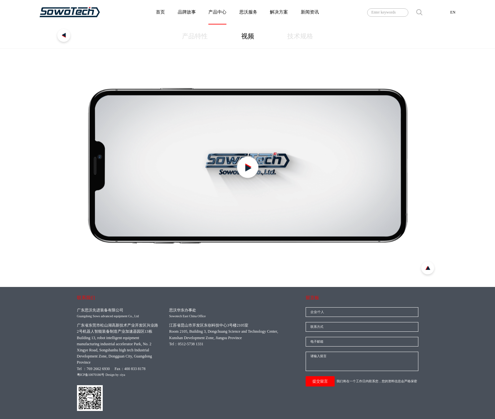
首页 (160, 12)
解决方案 (279, 12)
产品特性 (195, 36)
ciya (122, 374)
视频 (247, 36)
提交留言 (320, 381)
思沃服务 (248, 12)
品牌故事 (187, 12)
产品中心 (217, 12)
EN (452, 12)
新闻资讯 (310, 12)
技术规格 (300, 36)
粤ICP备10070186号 (91, 374)
